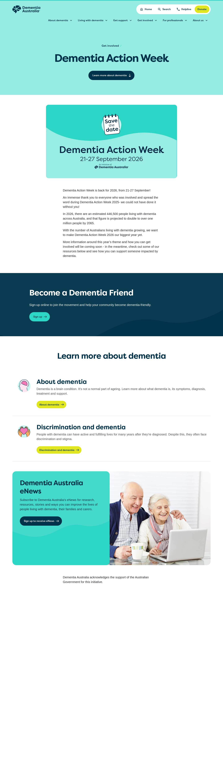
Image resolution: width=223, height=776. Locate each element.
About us (200, 20)
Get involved (148, 20)
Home (146, 9)
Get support (123, 20)
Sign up (40, 317)
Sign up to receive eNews (41, 521)
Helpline (183, 9)
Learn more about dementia (112, 75)
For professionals (175, 20)
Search (164, 9)
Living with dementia (93, 20)
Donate (202, 9)
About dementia (60, 20)
